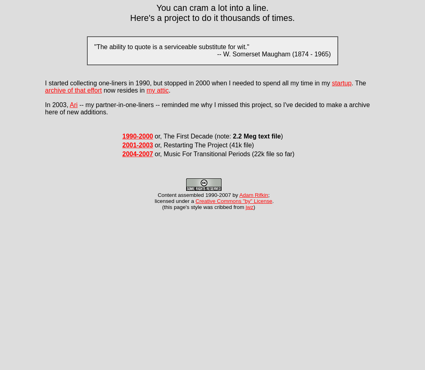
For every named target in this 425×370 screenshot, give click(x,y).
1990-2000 (137, 136)
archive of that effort (73, 90)
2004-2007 (137, 154)
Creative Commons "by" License (233, 201)
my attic (157, 90)
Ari (74, 104)
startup (341, 83)
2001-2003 (137, 145)
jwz (249, 207)
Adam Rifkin (253, 195)
